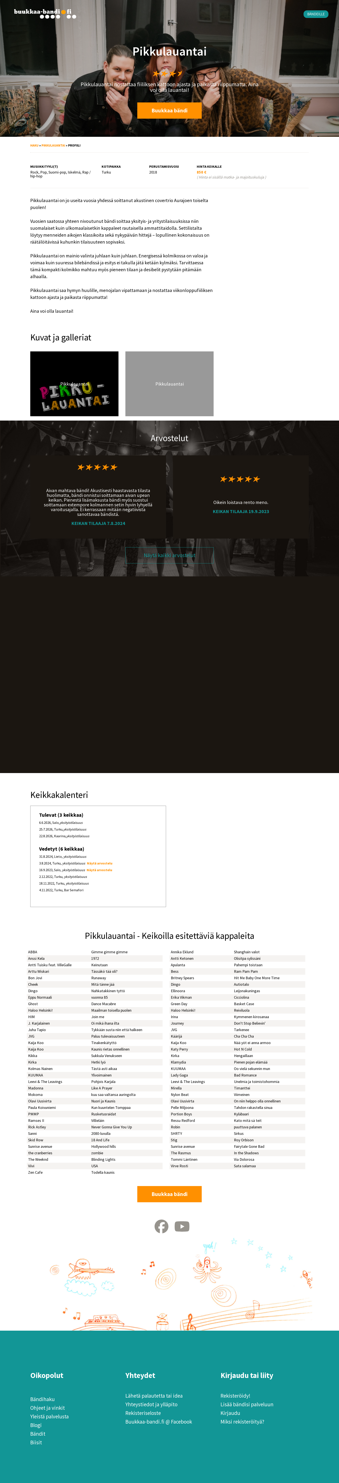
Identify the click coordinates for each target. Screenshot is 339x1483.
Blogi (36, 1425)
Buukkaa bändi (170, 110)
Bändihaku (42, 1399)
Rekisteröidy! (235, 1395)
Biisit (36, 1442)
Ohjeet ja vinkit (47, 1407)
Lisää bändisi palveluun (247, 1404)
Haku (34, 145)
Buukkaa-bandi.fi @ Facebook (158, 1421)
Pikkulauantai (53, 145)
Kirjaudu (230, 1413)
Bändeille (316, 14)
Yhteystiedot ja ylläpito (151, 1404)
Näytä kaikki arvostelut (169, 555)
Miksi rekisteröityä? (242, 1421)
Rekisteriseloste (143, 1413)
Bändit (37, 1433)
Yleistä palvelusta (49, 1416)
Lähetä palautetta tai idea (154, 1395)
